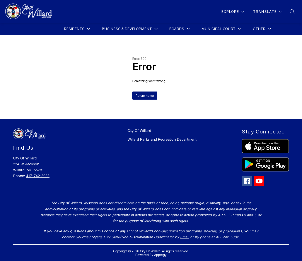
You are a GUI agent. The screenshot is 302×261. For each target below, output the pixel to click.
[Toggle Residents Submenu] (88, 29)
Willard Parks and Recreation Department (162, 139)
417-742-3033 (37, 176)
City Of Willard (139, 130)
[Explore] (232, 11)
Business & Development (127, 29)
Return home (145, 95)
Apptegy (160, 255)
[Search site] (292, 11)
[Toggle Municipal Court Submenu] (239, 29)
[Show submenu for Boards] (176, 28)
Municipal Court (218, 29)
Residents (74, 29)
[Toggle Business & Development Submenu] (156, 29)
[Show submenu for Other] (259, 28)
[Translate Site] (267, 11)
